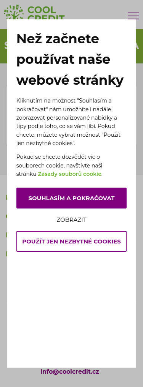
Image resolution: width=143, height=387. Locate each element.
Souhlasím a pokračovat (71, 198)
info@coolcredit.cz (69, 372)
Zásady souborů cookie (69, 174)
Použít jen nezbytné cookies (71, 241)
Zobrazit (71, 219)
